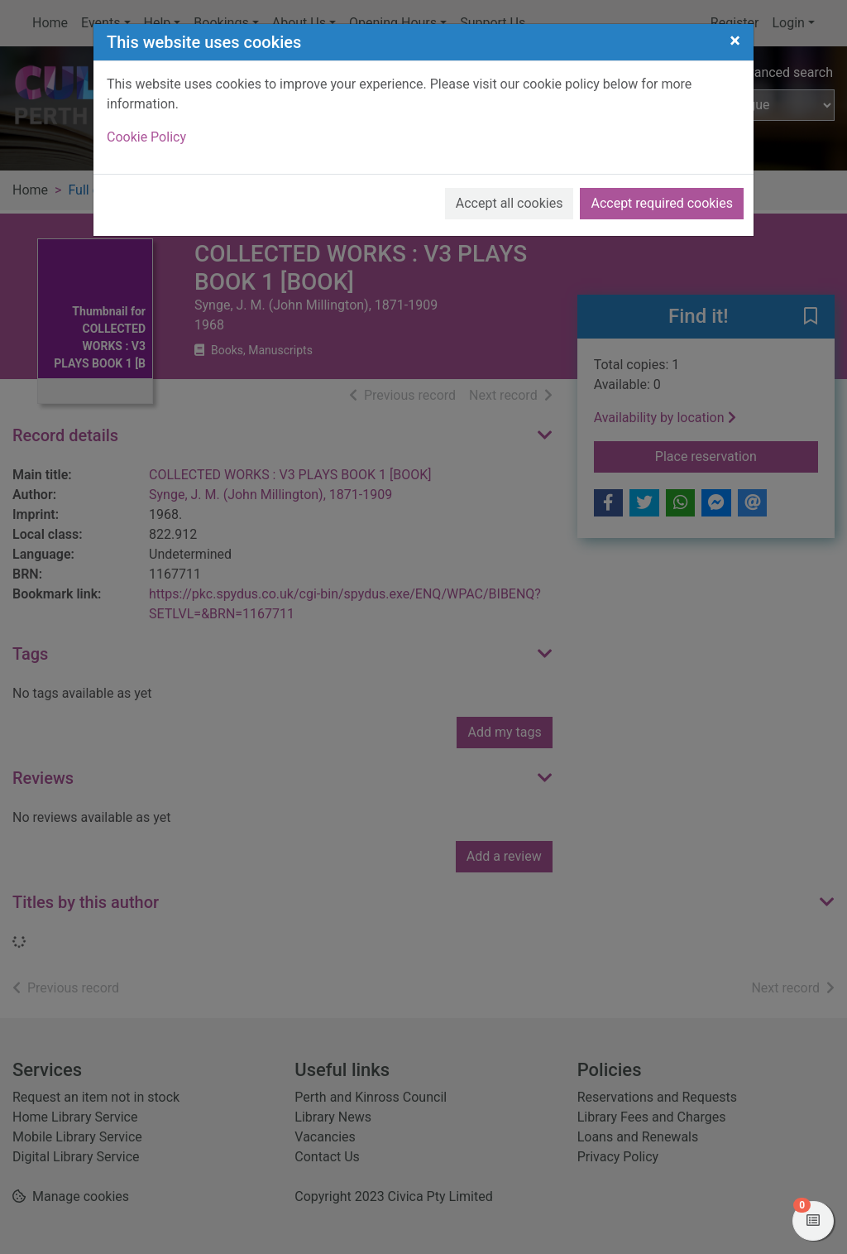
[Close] (735, 40)
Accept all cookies (509, 203)
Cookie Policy (146, 137)
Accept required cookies (662, 203)
